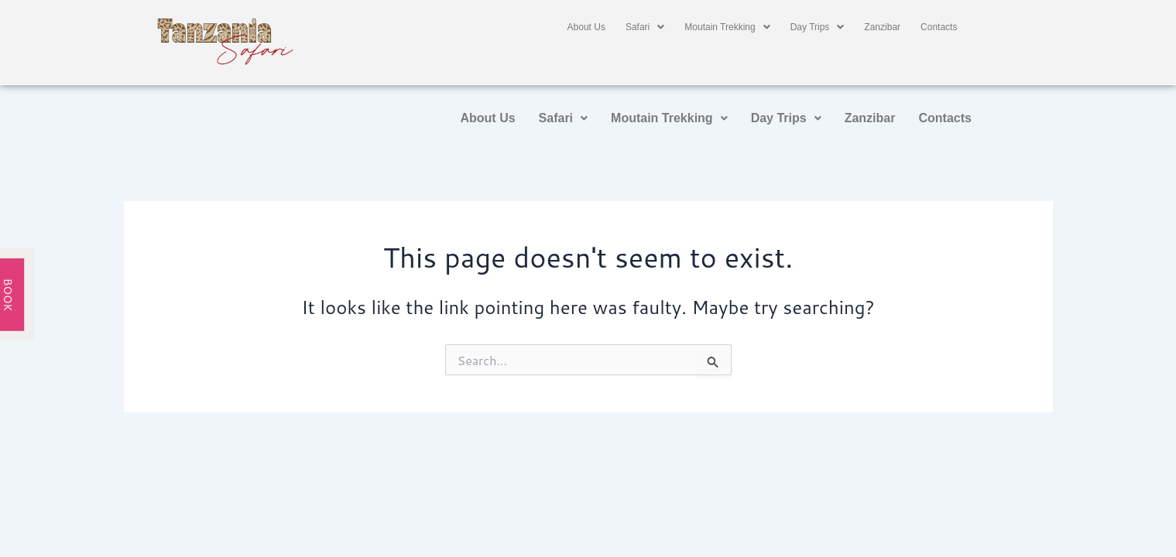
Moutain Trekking (727, 27)
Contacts (939, 27)
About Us (586, 27)
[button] (645, 27)
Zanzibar (882, 27)
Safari (645, 27)
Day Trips (817, 27)
